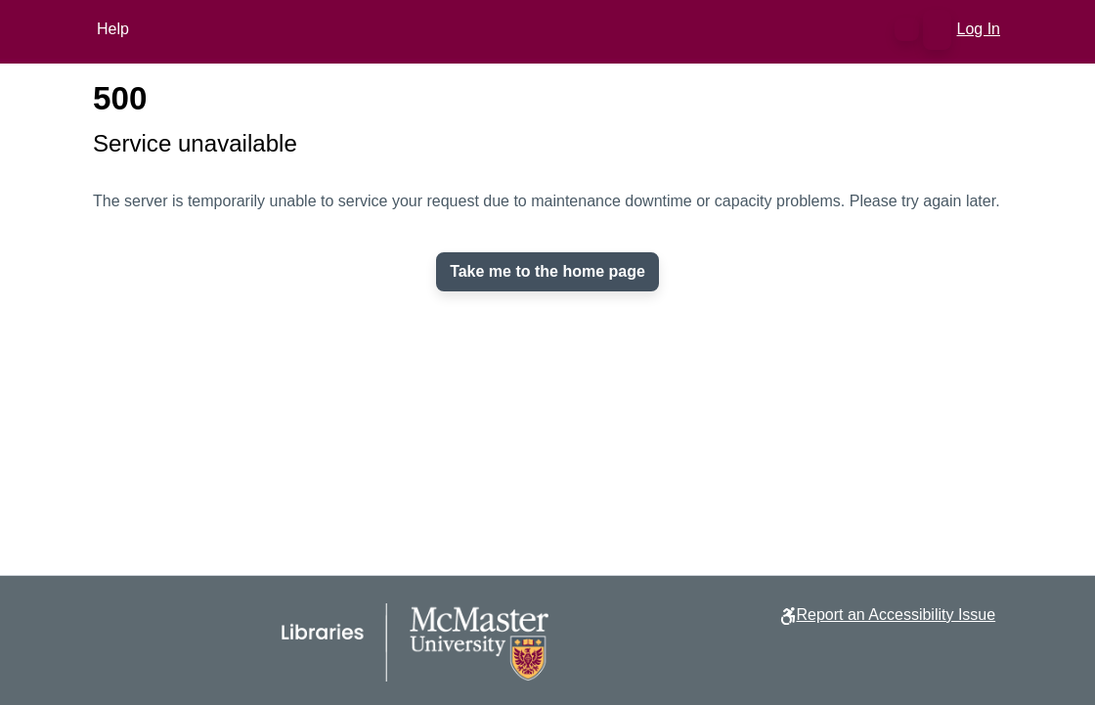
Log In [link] (979, 29)
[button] (907, 29)
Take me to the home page (548, 271)
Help (113, 29)
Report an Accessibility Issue (895, 614)
